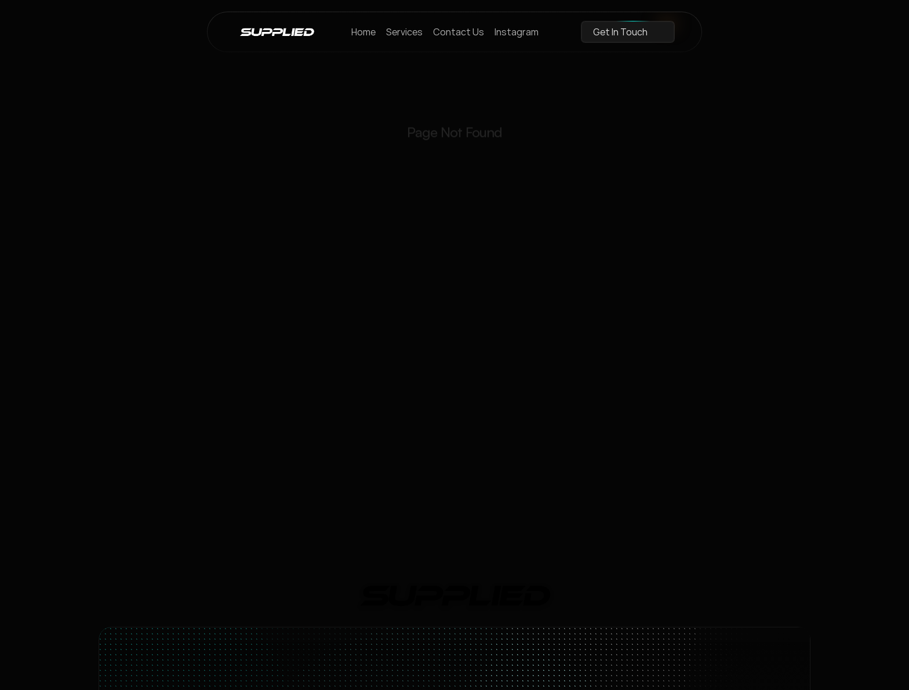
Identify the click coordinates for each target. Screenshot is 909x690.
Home (363, 32)
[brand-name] (276, 32)
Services (404, 32)
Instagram (517, 32)
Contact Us (458, 32)
